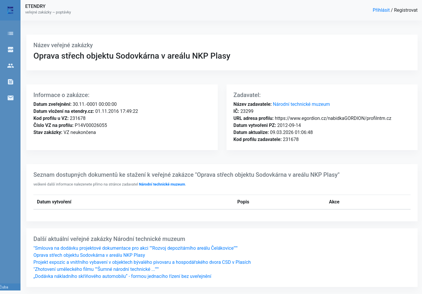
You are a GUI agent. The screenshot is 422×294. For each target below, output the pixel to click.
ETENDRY (35, 6)
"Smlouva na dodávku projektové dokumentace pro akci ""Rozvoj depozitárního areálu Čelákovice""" (135, 248)
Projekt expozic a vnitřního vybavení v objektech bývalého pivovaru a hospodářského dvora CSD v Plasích (142, 262)
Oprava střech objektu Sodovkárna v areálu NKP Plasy (89, 255)
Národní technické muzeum (301, 104)
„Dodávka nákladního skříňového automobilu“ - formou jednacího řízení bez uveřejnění (122, 276)
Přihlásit (382, 10)
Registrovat (406, 10)
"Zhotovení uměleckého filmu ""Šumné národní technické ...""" (96, 269)
